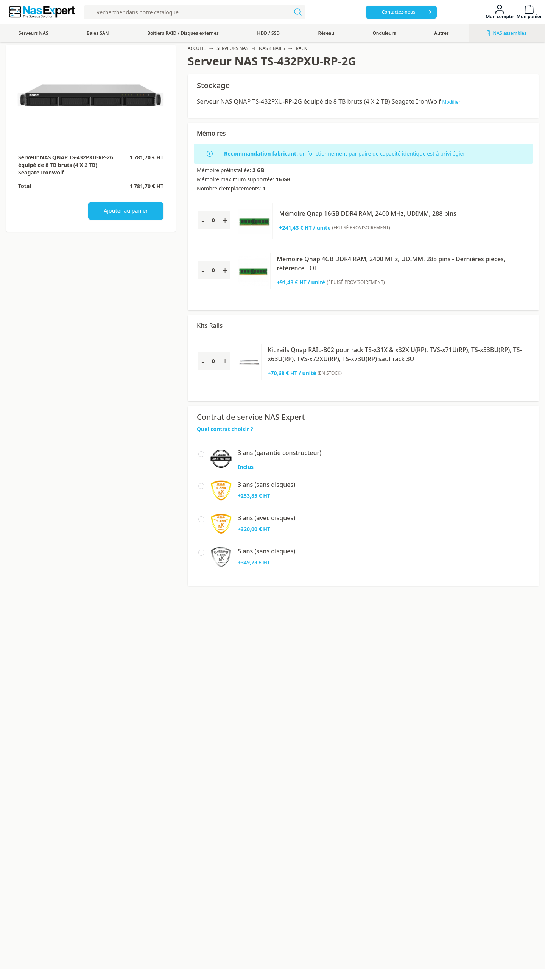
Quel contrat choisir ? (225, 429)
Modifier (451, 102)
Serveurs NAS (232, 48)
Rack (301, 48)
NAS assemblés (506, 33)
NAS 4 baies (272, 48)
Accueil (197, 48)
